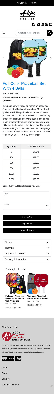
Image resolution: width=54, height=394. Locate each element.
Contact (5, 379)
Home (4, 367)
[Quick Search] (31, 33)
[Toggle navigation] (4, 33)
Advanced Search (10, 384)
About (4, 373)
